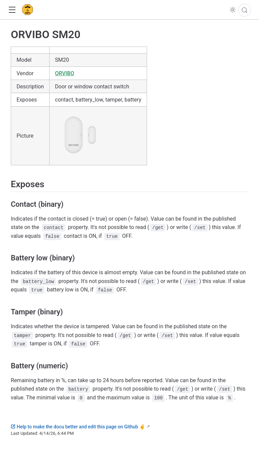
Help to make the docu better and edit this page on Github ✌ (78, 426)
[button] (12, 10)
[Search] (244, 10)
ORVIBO (64, 73)
